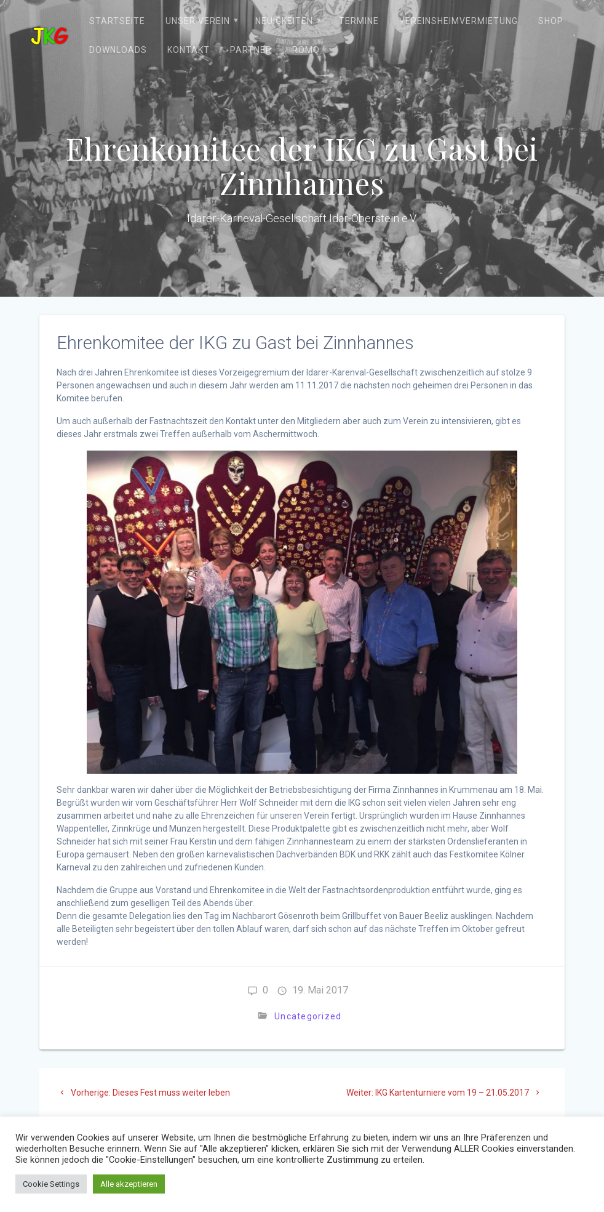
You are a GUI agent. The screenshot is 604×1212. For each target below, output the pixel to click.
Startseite (117, 21)
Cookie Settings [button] (51, 1184)
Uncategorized (307, 1016)
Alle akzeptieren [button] (128, 1184)
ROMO (306, 50)
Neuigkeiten (284, 21)
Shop (550, 21)
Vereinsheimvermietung (458, 21)
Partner (251, 50)
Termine (359, 21)
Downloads (118, 50)
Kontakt (188, 50)
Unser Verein (197, 21)
